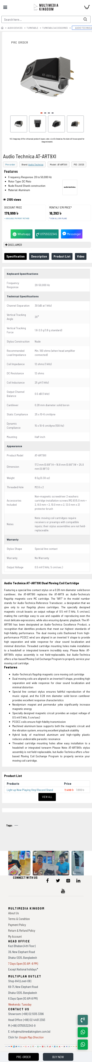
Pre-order (10, 164)
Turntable (32, 27)
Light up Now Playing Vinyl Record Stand (30, 790)
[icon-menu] (48, 880)
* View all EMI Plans (58, 218)
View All (47, 797)
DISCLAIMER (15, 244)
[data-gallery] (52, 863)
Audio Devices (15, 27)
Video (80, 256)
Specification (15, 256)
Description (39, 256)
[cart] (87, 7)
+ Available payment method (16, 218)
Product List (62, 256)
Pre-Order (23, 1057)
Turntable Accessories (55, 27)
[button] (41, 112)
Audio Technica (35, 164)
